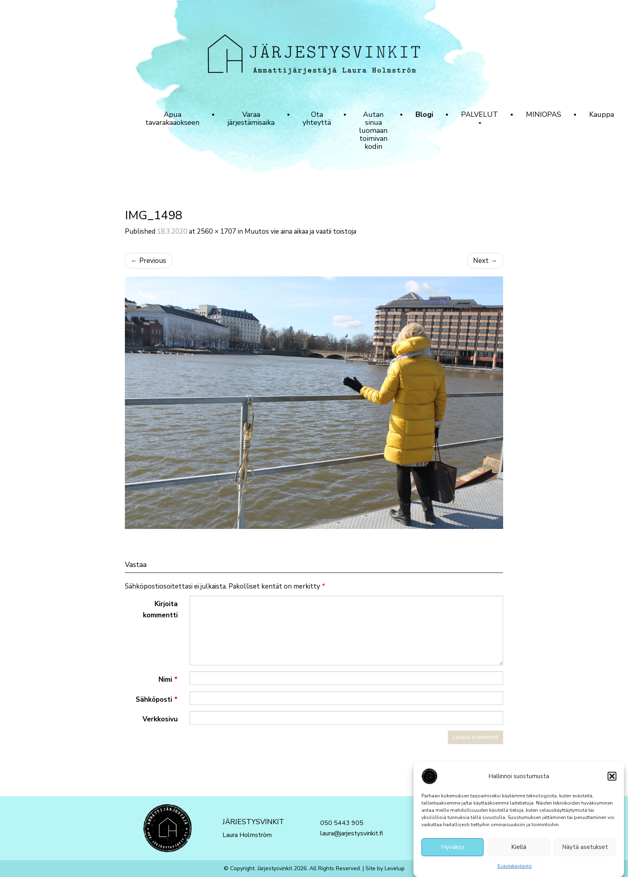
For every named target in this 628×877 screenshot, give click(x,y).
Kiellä (518, 849)
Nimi (168, 679)
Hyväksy (452, 849)
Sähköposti (157, 699)
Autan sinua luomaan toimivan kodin (373, 130)
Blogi (424, 114)
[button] (612, 778)
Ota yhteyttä (317, 118)
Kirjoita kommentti (160, 609)
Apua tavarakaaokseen (172, 118)
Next (485, 260)
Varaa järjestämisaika (251, 118)
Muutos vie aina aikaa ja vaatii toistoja (300, 231)
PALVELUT (479, 117)
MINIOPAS (543, 114)
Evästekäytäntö (515, 868)
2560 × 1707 (216, 231)
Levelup (395, 868)
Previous (148, 260)
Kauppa (601, 114)
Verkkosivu (160, 719)
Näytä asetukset (585, 849)
